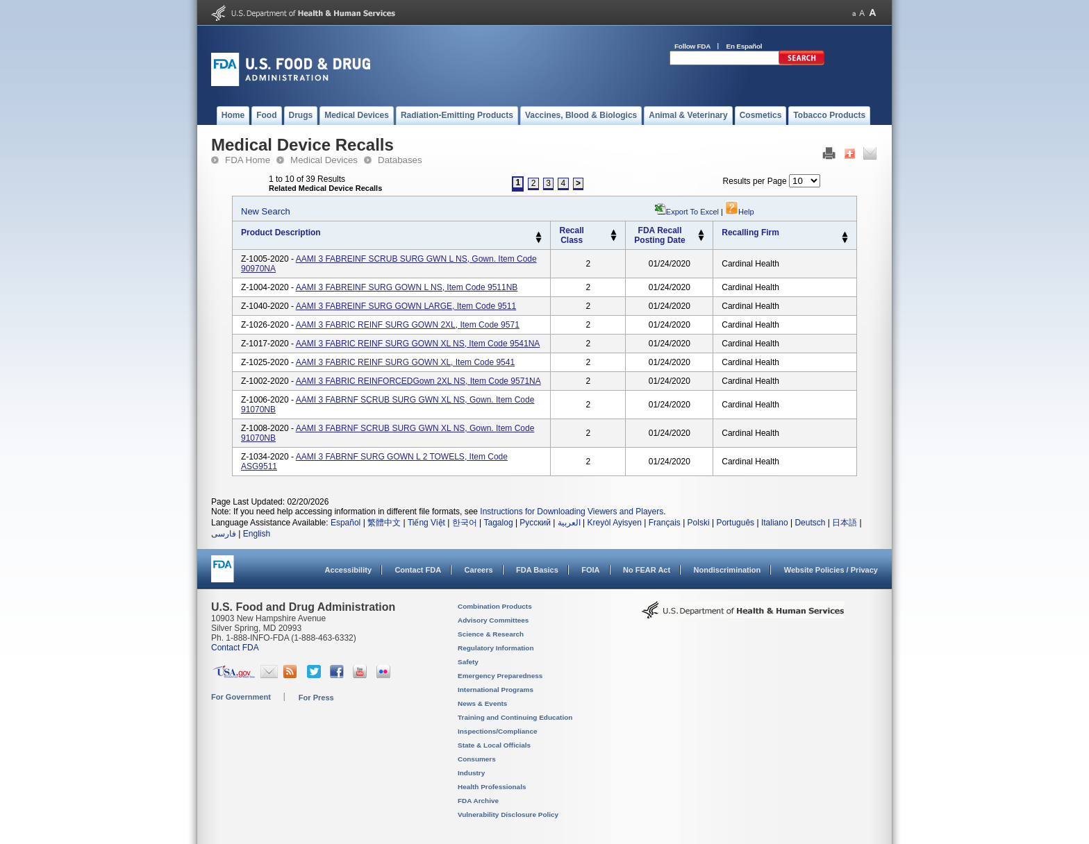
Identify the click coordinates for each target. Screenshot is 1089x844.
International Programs (495, 689)
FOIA (590, 570)
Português (735, 523)
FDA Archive (478, 800)
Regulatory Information (496, 648)
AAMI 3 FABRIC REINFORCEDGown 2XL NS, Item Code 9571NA (418, 381)
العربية (569, 523)
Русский (535, 523)
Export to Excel (692, 212)
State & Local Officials (494, 745)
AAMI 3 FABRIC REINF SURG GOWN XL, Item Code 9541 (405, 362)
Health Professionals (492, 787)
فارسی (223, 534)
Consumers (477, 759)
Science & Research (491, 634)
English (256, 534)
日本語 (844, 523)
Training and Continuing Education (515, 717)
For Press (316, 697)
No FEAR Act (646, 570)
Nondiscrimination (727, 570)
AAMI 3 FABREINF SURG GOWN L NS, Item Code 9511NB (407, 287)
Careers (479, 570)
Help (739, 212)
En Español (744, 46)
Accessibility (348, 570)
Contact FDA (417, 570)
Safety (468, 662)
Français (665, 523)
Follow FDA (692, 46)
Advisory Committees (493, 620)
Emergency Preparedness (500, 676)
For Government (241, 697)
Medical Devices (324, 160)
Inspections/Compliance (498, 731)
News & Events (482, 703)
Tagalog (498, 523)
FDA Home (247, 160)
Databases (400, 160)
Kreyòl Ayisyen (614, 523)
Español (345, 523)
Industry (471, 773)
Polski (699, 523)
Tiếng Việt (426, 523)
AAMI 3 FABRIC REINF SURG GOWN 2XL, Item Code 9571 (407, 325)
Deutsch (810, 523)
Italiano (774, 523)
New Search (265, 211)
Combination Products (495, 606)
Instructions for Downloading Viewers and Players (571, 511)
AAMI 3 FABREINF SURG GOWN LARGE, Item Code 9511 (406, 306)
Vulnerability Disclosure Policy (508, 814)
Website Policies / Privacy (831, 570)
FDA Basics (537, 570)
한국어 (464, 523)
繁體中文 (384, 523)
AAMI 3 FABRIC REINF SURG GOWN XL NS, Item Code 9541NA (418, 343)
